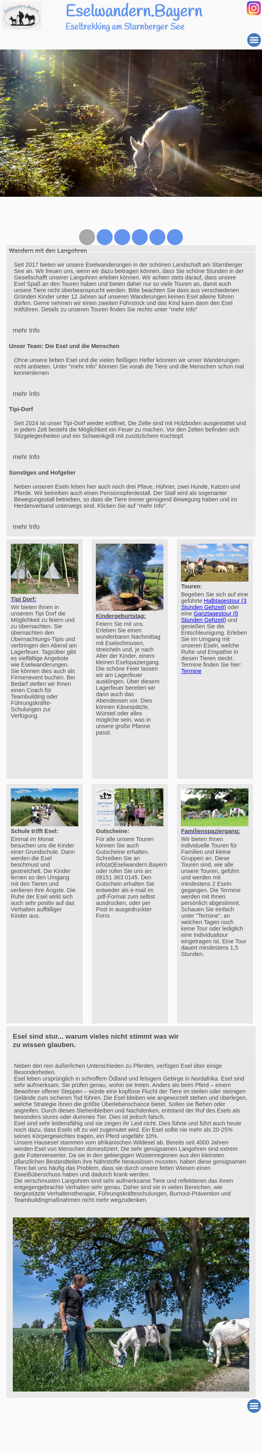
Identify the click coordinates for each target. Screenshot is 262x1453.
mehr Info (26, 330)
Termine (191, 671)
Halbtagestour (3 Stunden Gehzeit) (213, 604)
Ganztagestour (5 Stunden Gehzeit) (209, 616)
